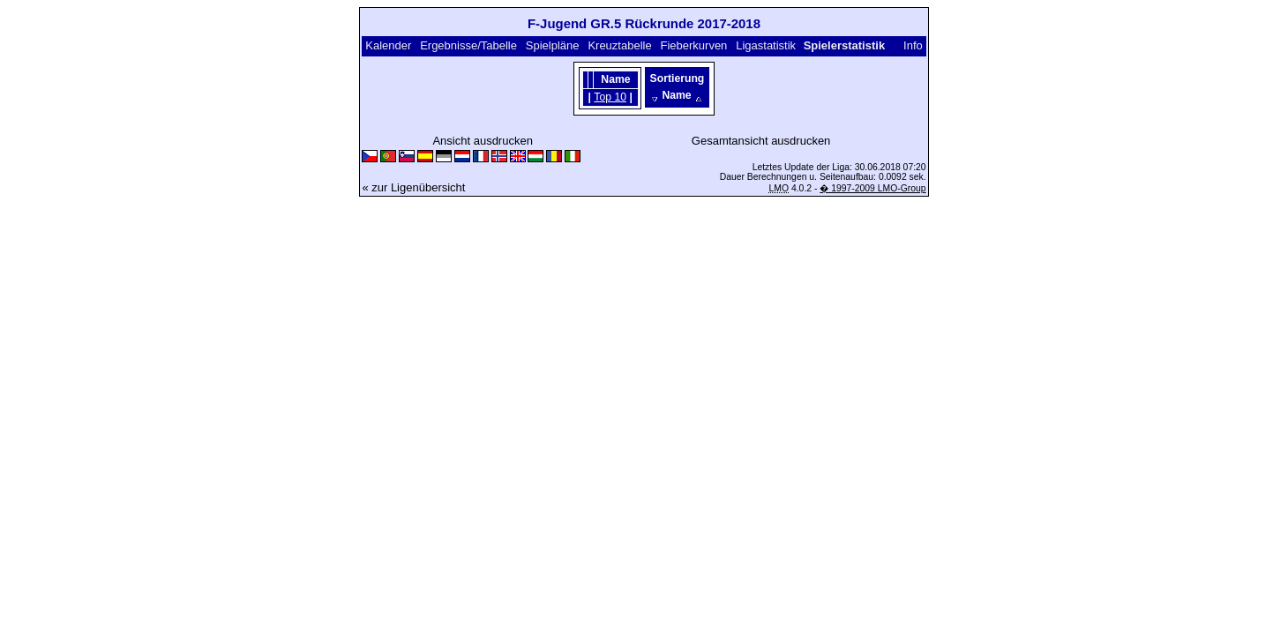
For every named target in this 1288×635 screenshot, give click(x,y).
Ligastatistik (766, 45)
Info (913, 45)
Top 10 (610, 97)
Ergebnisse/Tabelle (468, 45)
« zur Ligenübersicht (413, 187)
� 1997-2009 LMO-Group (872, 188)
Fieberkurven (693, 45)
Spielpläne (553, 45)
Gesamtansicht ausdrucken (761, 140)
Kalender (388, 45)
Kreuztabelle (619, 45)
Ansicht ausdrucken (482, 140)
